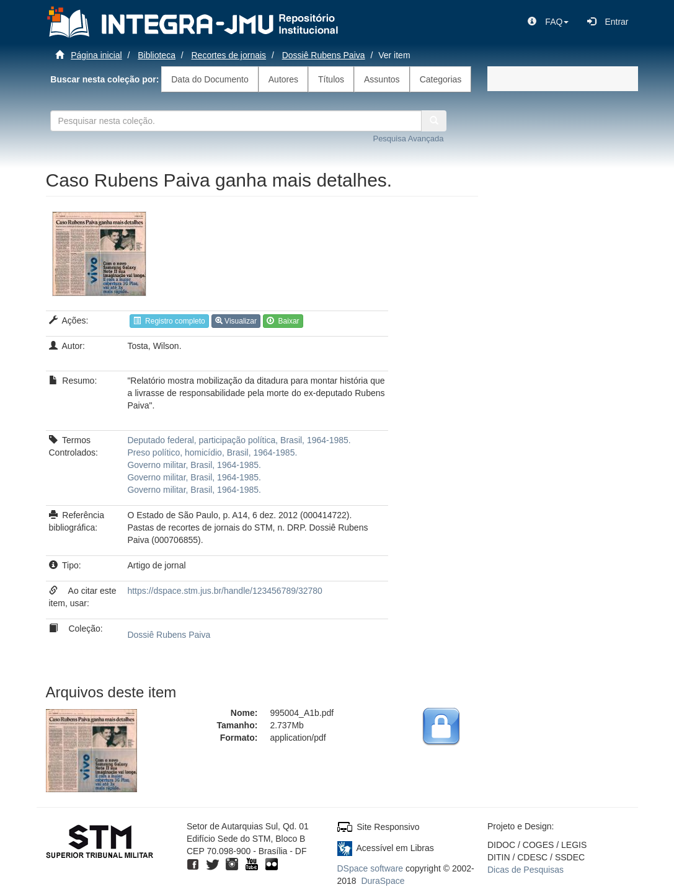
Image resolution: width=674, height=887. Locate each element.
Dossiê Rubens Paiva (323, 55)
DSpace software (370, 868)
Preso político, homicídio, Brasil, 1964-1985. (212, 452)
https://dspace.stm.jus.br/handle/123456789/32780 (224, 591)
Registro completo (169, 321)
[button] (548, 21)
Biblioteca (156, 55)
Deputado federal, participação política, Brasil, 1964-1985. (238, 440)
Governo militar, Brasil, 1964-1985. (194, 465)
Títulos (331, 79)
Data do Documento (210, 79)
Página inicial (96, 55)
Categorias (441, 79)
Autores (283, 79)
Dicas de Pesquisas (525, 870)
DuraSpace (382, 881)
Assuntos (382, 79)
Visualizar (236, 321)
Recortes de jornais (229, 55)
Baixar (283, 321)
